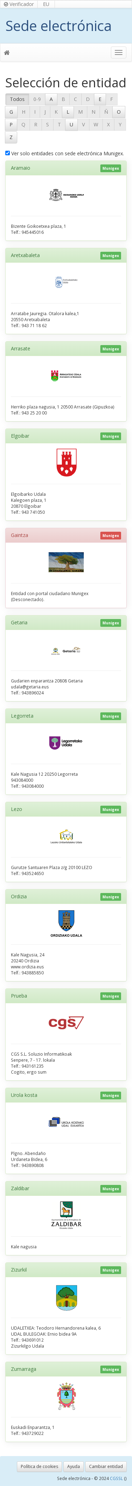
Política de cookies (39, 1466)
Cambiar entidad (106, 1466)
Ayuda (73, 1466)
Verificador (19, 4)
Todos (17, 99)
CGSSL (117, 1478)
